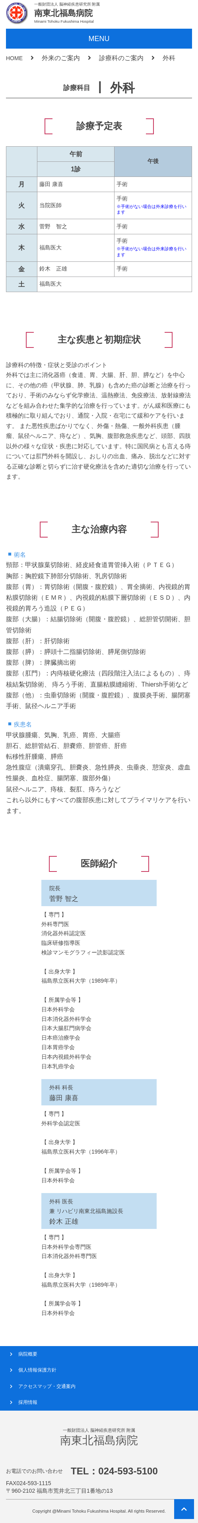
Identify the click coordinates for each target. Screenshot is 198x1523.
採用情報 (27, 1402)
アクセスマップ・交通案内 (47, 1386)
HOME (14, 58)
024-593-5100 (127, 1471)
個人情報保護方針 (37, 1370)
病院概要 (27, 1354)
